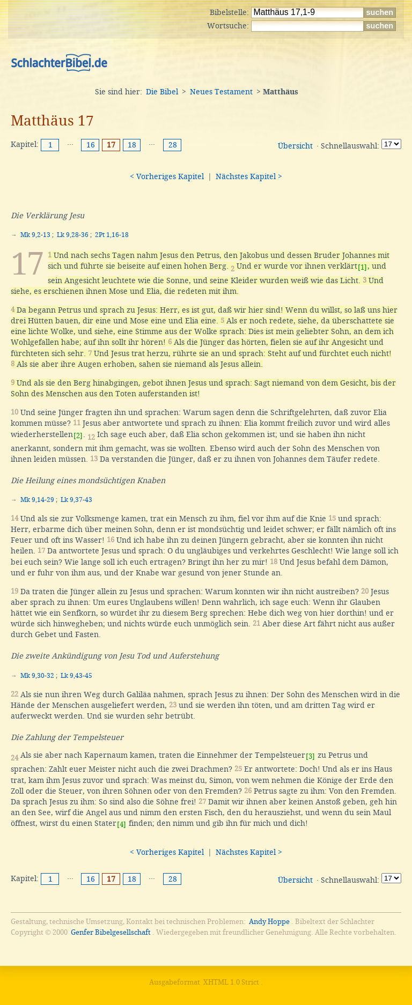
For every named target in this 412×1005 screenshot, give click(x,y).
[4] (121, 825)
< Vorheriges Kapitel (167, 176)
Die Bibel (162, 91)
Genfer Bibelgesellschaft (111, 932)
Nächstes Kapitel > (249, 176)
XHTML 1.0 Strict (231, 982)
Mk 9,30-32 (37, 675)
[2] (78, 436)
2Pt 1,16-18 (112, 235)
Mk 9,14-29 (37, 500)
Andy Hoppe (269, 922)
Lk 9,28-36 (73, 235)
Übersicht (295, 146)
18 (132, 145)
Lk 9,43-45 (76, 675)
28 (172, 145)
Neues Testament (221, 91)
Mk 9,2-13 (35, 235)
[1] (362, 267)
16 (90, 145)
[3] (310, 756)
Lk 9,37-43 (76, 500)
